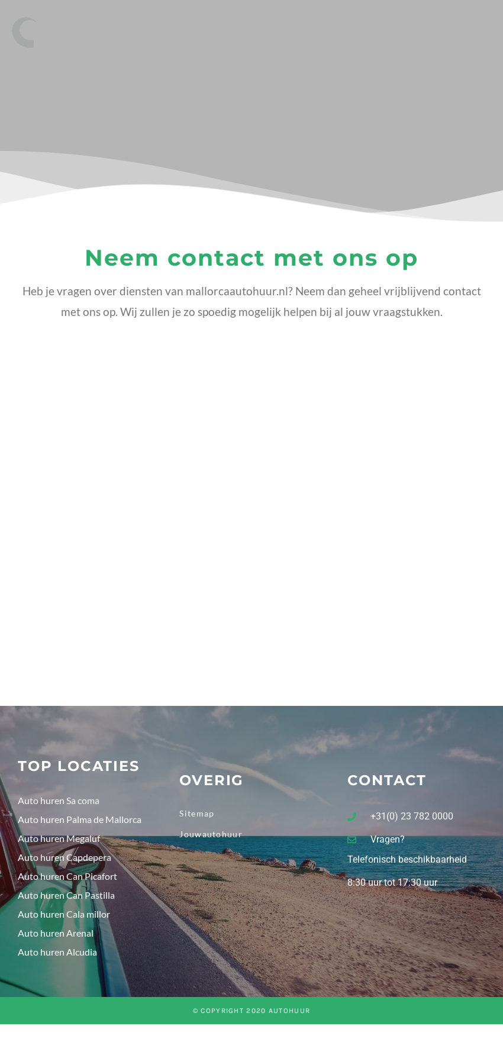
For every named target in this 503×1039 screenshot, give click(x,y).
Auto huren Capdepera (64, 860)
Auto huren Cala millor (64, 916)
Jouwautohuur (211, 837)
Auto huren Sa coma (58, 803)
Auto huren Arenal (55, 935)
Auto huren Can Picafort (67, 879)
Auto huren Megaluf (59, 841)
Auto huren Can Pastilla (66, 898)
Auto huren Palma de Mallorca (79, 822)
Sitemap (196, 816)
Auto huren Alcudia (57, 954)
